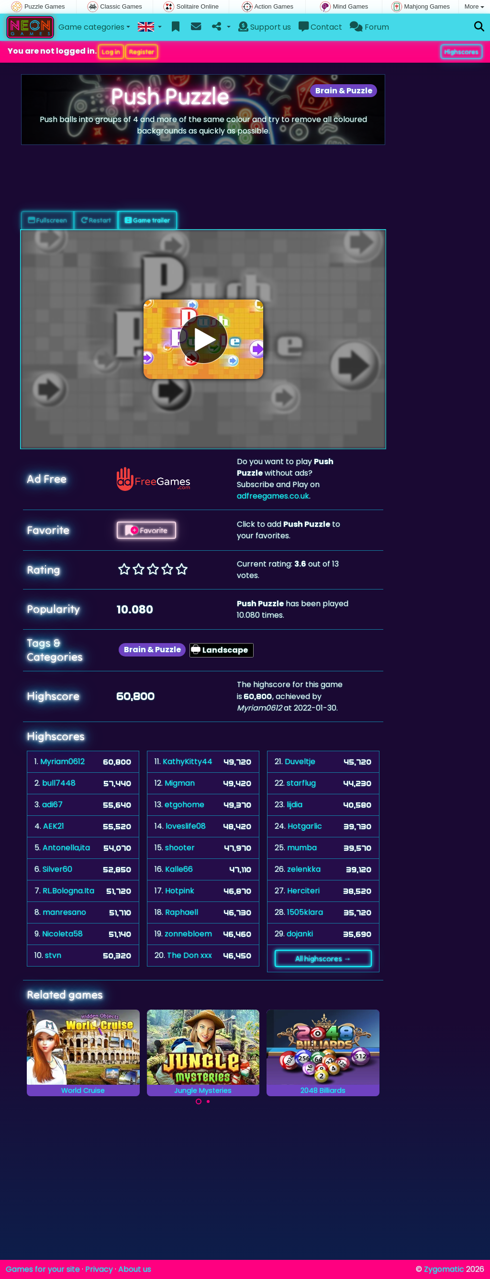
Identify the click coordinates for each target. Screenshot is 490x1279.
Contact (320, 27)
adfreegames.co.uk (273, 495)
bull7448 (59, 783)
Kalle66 (179, 869)
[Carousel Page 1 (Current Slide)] (198, 1101)
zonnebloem (188, 933)
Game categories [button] (91, 27)
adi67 (52, 804)
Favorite (146, 530)
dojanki (300, 933)
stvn (53, 955)
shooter (180, 847)
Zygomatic (444, 1269)
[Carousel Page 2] (208, 1101)
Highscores (462, 51)
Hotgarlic (305, 826)
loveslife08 (186, 826)
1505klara (305, 912)
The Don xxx (189, 955)
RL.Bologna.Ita (68, 890)
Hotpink (179, 890)
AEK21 (53, 826)
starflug (301, 783)
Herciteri (303, 890)
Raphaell (181, 912)
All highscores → (323, 958)
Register (141, 51)
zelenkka (304, 869)
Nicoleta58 (62, 933)
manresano (64, 912)
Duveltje (300, 761)
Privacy (99, 1269)
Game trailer (147, 220)
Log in (111, 51)
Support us (264, 27)
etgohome (184, 804)
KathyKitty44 (187, 761)
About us (134, 1269)
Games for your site (43, 1269)
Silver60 (57, 869)
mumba (302, 847)
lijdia (294, 804)
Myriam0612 (62, 761)
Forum (369, 27)
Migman (180, 783)
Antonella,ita (66, 847)
